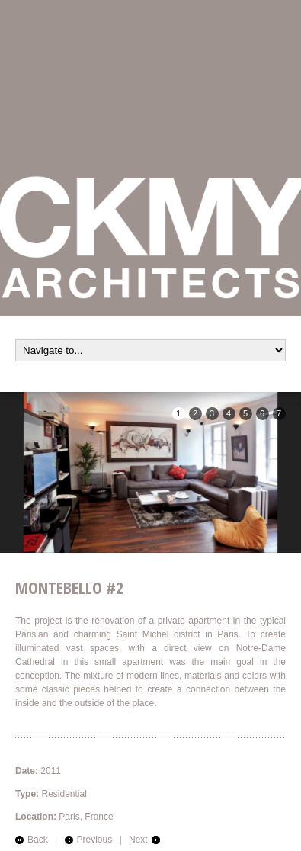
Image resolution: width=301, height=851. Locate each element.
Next (138, 839)
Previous (95, 839)
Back (37, 839)
